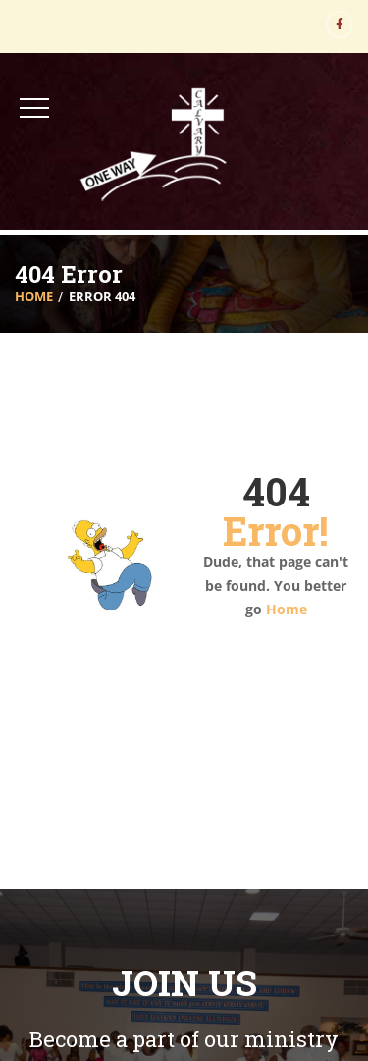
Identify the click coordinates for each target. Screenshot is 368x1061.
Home (34, 296)
